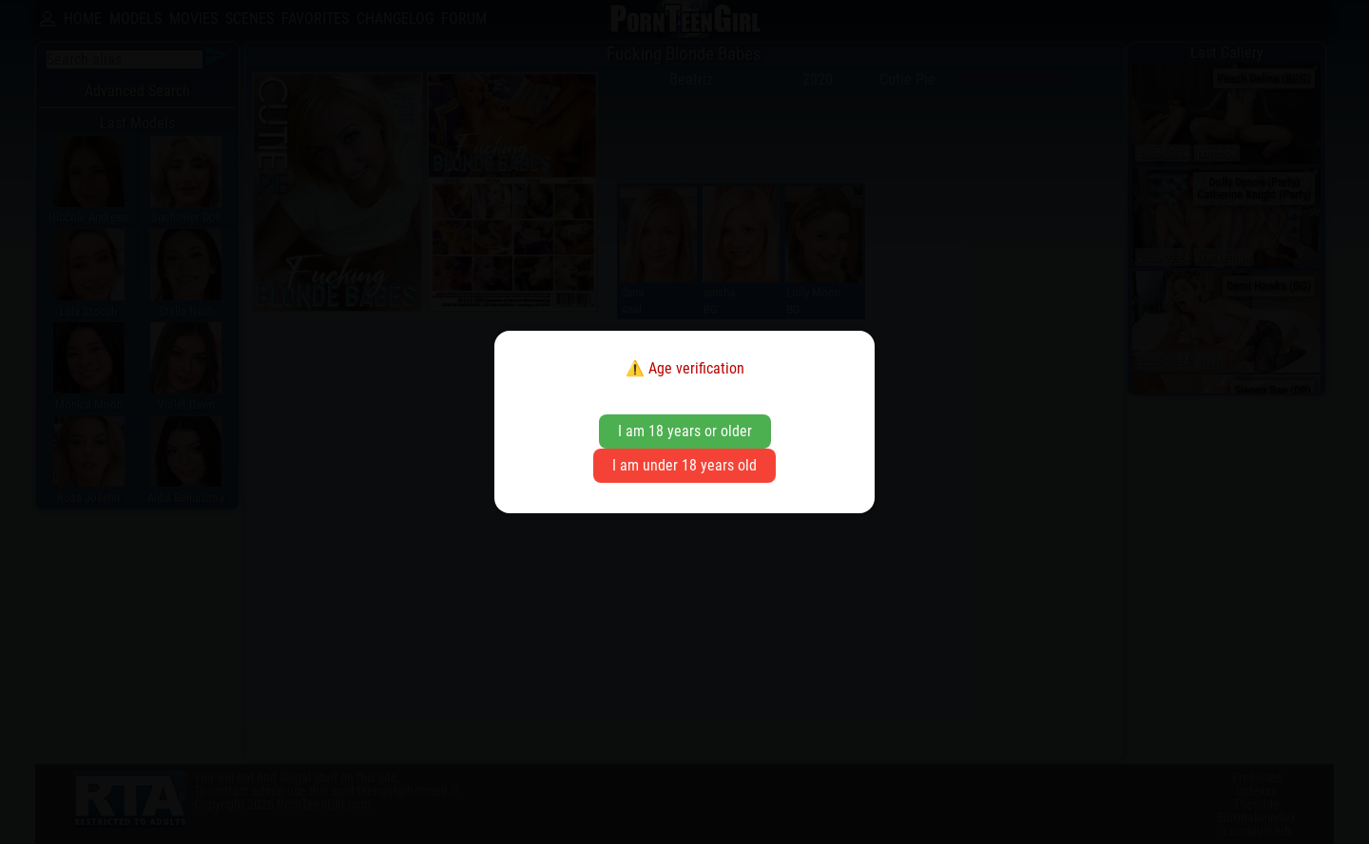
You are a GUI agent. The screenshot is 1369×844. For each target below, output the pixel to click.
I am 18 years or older (685, 431)
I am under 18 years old (684, 465)
